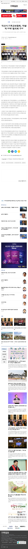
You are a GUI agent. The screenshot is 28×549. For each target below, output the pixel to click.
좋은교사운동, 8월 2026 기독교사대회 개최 (17, 495)
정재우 (2, 303)
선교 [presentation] (4, 356)
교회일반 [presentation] (4, 351)
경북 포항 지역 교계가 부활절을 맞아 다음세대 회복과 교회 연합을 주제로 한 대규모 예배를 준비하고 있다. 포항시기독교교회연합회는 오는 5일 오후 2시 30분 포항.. (17, 520)
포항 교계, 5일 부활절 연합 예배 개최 (17, 517)
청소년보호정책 (4, 542)
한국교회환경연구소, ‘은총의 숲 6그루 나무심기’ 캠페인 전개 (17, 362)
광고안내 (6, 540)
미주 (20, 1)
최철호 (2, 281)
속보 (2, 200)
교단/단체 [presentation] (4, 354)
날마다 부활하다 (4, 214)
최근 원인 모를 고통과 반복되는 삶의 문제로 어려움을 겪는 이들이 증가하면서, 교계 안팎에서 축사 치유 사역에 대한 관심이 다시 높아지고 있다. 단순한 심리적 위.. (17, 477)
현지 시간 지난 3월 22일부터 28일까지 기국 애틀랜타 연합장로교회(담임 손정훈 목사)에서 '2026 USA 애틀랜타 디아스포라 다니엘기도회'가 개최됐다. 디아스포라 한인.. (17, 411)
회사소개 (2, 540)
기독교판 (13, 1)
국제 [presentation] (4, 362)
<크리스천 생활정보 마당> (22, 181)
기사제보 (15, 540)
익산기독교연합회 (10, 162)
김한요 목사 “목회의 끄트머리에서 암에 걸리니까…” (17, 406)
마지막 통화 (3, 302)
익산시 (3, 162)
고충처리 (10, 542)
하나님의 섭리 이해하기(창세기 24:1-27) (9, 309)
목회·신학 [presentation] (4, 359)
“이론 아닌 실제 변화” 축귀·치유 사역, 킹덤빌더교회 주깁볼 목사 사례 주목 (17, 473)
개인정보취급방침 (21, 540)
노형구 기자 (7, 37)
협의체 (24, 162)
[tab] (4, 351)
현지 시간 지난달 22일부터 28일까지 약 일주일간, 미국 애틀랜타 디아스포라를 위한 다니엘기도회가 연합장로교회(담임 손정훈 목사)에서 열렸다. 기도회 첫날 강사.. (17, 455)
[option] (7, 324)
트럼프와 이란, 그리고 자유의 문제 (8, 221)
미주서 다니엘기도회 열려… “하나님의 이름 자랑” (17, 451)
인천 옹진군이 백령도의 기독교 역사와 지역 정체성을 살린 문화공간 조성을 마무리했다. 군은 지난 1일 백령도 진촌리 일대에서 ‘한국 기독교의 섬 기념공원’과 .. (17, 388)
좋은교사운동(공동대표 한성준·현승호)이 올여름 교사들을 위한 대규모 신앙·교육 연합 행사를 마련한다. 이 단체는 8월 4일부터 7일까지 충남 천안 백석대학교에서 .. (17, 500)
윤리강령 (14, 542)
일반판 (18, 1)
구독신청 (23, 1)
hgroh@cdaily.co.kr (12, 37)
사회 (9, 22)
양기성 (2, 274)
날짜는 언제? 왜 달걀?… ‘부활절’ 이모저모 (9, 207)
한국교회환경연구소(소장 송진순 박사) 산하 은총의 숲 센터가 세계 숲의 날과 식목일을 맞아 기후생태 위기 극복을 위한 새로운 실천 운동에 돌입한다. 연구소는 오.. (17, 366)
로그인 (26, 1)
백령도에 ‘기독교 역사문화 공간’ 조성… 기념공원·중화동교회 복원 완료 (17, 384)
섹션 (1, 1)
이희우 (2, 296)
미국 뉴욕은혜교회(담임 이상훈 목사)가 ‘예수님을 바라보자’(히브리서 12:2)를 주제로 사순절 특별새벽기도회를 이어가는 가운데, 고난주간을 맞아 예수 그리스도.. (17, 433)
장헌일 (2, 290)
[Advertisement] (14, 191)
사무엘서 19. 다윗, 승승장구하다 (8, 295)
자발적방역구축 (18, 162)
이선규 (2, 311)
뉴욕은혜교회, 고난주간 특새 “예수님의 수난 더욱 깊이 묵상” (17, 428)
